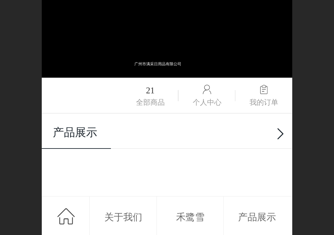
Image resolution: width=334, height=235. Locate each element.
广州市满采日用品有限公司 (157, 64)
